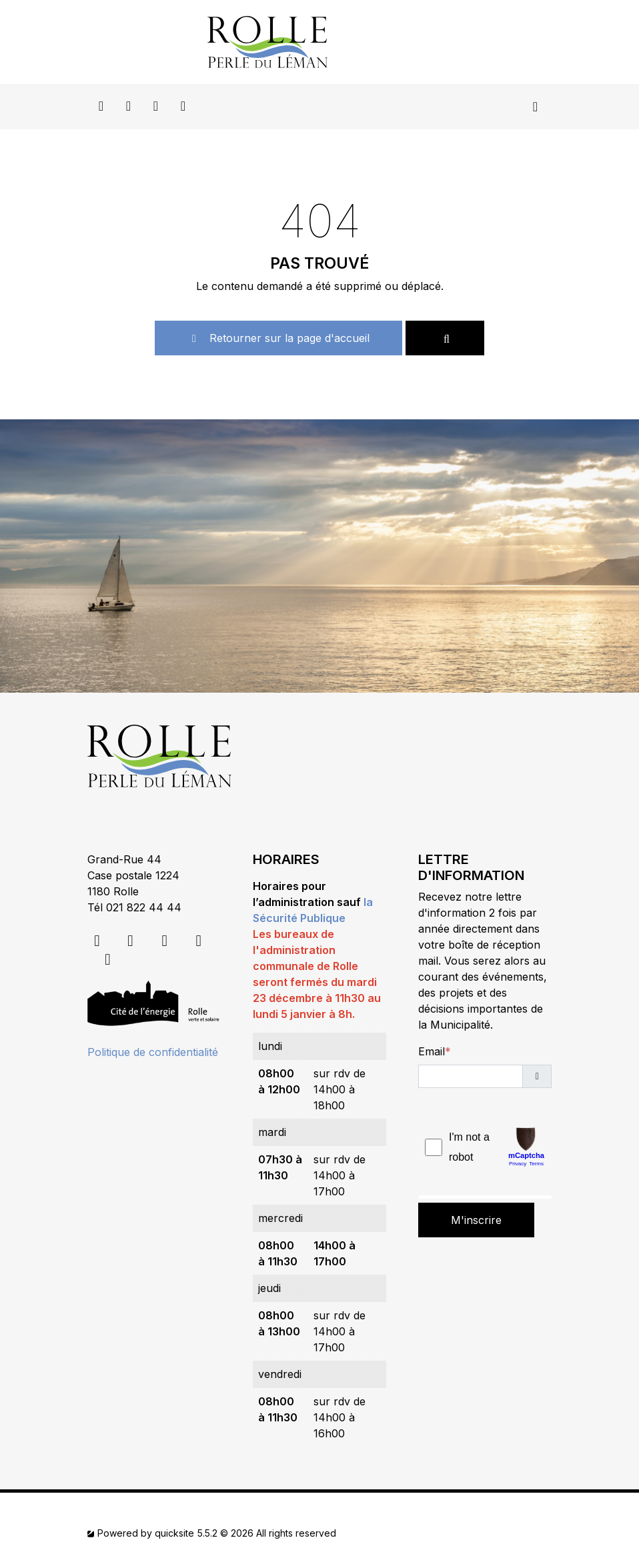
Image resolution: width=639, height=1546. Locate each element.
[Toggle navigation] (535, 106)
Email (431, 1051)
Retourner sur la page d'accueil (278, 338)
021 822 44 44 (143, 907)
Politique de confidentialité (152, 1052)
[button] (537, 1076)
